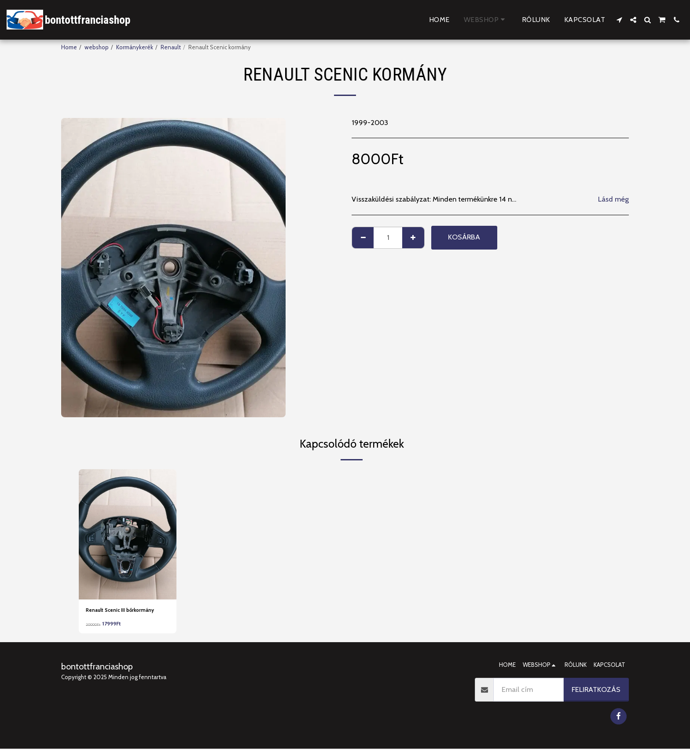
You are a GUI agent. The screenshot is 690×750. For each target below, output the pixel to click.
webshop (96, 47)
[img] (127, 534)
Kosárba (464, 236)
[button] (619, 19)
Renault (171, 47)
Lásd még (613, 199)
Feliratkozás (596, 690)
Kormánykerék (134, 47)
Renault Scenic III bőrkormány (126, 610)
